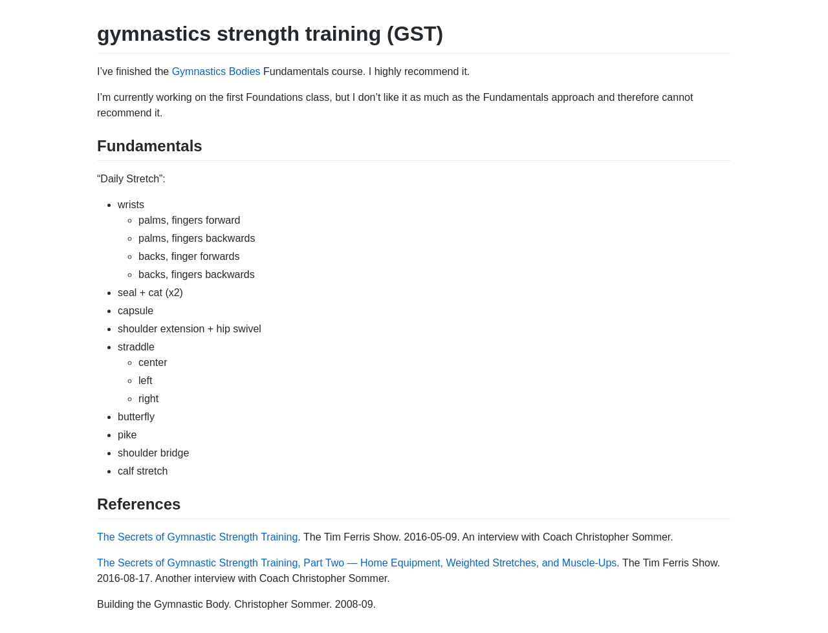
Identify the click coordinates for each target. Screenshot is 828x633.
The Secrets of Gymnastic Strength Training (197, 536)
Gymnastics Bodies (216, 71)
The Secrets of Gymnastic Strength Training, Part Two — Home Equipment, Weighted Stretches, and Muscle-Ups (356, 562)
